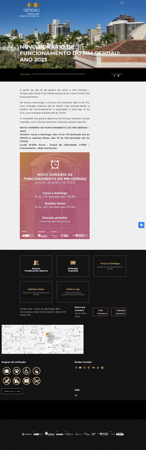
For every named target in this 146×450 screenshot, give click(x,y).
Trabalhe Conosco (120, 312)
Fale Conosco (102, 312)
